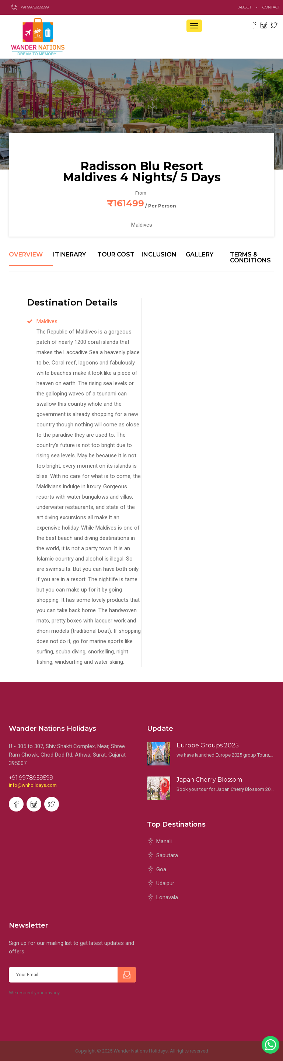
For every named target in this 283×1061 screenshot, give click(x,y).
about (244, 7)
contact (272, 7)
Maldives (46, 321)
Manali (164, 841)
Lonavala (167, 897)
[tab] (31, 259)
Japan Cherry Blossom (209, 779)
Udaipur (165, 883)
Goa (161, 869)
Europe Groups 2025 (208, 745)
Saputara (167, 855)
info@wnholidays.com (33, 785)
